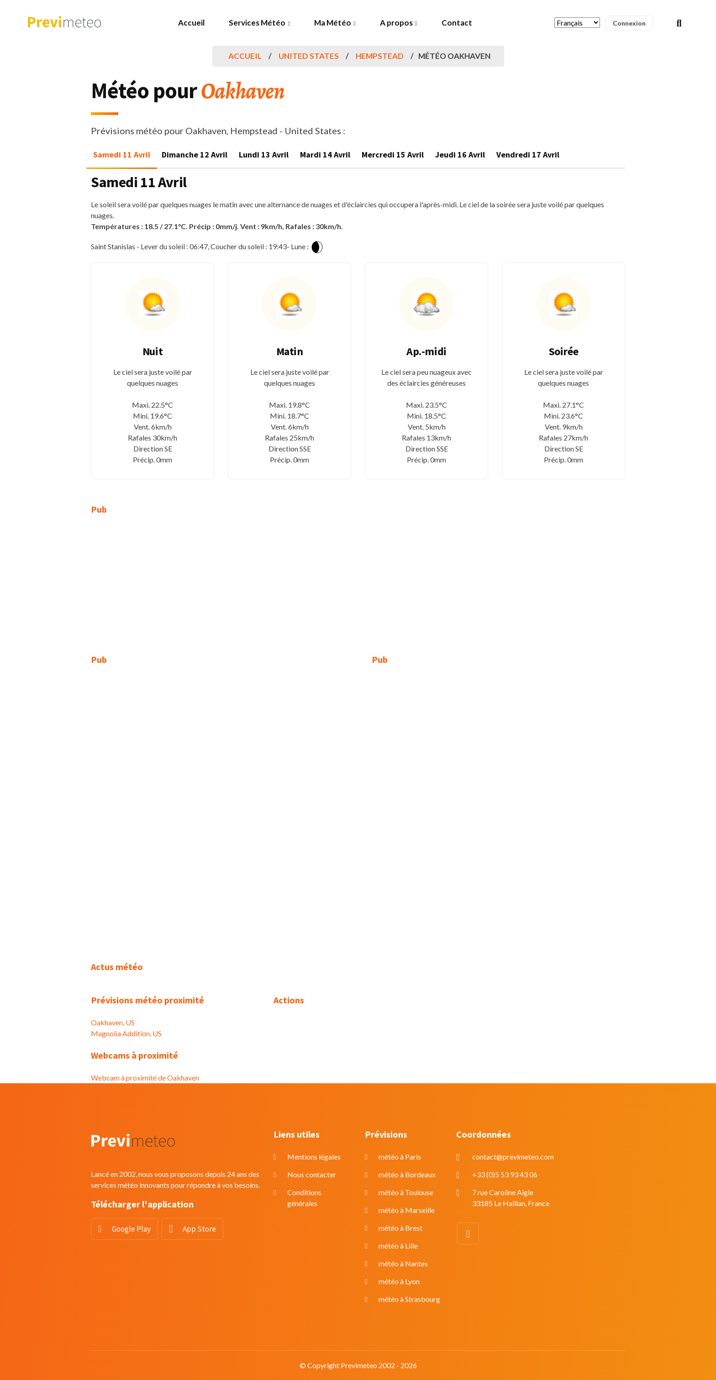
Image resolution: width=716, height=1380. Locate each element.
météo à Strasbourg (409, 1299)
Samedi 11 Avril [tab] (121, 154)
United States (309, 56)
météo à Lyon (399, 1281)
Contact (457, 22)
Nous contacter (311, 1174)
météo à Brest (400, 1227)
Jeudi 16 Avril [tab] (460, 154)
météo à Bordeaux (407, 1174)
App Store (199, 1229)
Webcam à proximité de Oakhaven (145, 1077)
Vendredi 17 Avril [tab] (527, 154)
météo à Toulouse (406, 1192)
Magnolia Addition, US (126, 1033)
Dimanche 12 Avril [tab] (194, 154)
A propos (396, 22)
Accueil (191, 22)
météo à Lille (398, 1245)
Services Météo (257, 22)
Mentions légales (314, 1156)
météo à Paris (400, 1156)
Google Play (131, 1229)
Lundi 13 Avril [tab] (264, 154)
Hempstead (380, 56)
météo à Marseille (407, 1210)
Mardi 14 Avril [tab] (325, 154)
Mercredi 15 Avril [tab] (393, 154)
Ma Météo (332, 22)
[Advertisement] (175, 590)
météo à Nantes (403, 1263)
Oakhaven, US (113, 1022)
